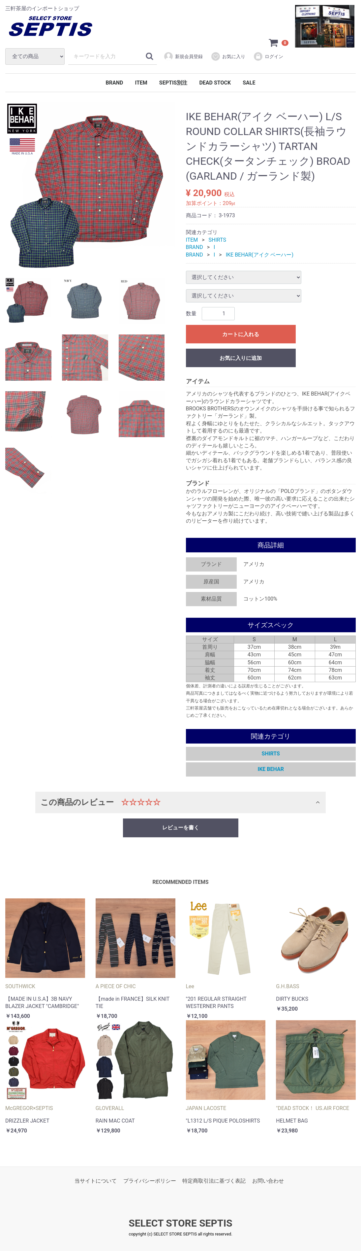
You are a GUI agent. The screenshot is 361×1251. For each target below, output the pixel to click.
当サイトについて (96, 1181)
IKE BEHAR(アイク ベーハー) (259, 255)
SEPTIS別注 (173, 83)
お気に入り (228, 56)
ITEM (141, 83)
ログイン (268, 56)
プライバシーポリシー (149, 1181)
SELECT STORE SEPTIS (180, 1223)
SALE (249, 83)
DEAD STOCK (215, 83)
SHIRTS (217, 240)
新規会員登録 (183, 56)
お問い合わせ (268, 1181)
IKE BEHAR (271, 769)
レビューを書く (180, 827)
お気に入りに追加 (241, 358)
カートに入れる (240, 334)
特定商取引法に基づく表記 (214, 1181)
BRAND (114, 83)
